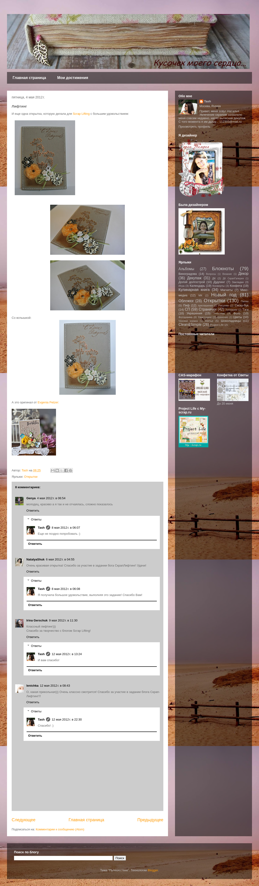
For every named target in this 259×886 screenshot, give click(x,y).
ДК (214, 278)
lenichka (32, 685)
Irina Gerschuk (37, 620)
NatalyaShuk (35, 559)
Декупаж (194, 278)
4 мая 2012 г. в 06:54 (51, 498)
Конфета (236, 285)
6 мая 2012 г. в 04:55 (60, 559)
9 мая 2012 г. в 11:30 (63, 620)
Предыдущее (150, 820)
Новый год (224, 294)
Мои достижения (72, 78)
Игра (181, 285)
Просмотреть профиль (194, 126)
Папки (244, 301)
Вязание (227, 274)
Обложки (185, 301)
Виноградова (187, 274)
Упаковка (219, 313)
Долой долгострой (191, 282)
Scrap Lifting (81, 113)
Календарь (197, 285)
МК (200, 295)
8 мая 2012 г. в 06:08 (66, 589)
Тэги (245, 309)
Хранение (222, 317)
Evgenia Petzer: (48, 402)
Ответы (36, 519)
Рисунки (223, 305)
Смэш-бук (241, 305)
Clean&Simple (190, 324)
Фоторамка (185, 317)
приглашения (205, 305)
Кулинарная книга (194, 290)
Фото (236, 313)
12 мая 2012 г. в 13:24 (67, 654)
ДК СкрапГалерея (233, 278)
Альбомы (186, 269)
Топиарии (231, 309)
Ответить (32, 510)
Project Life (217, 324)
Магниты (226, 290)
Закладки (238, 281)
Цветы (237, 317)
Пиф (186, 305)
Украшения (194, 313)
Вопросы (211, 274)
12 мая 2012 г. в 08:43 (55, 685)
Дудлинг (219, 282)
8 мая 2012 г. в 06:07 (66, 527)
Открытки (30, 476)
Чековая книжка (188, 321)
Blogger (153, 870)
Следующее (23, 820)
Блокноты (223, 268)
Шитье (209, 320)
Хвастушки (205, 317)
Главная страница (29, 78)
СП (187, 309)
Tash (41, 527)
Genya (31, 498)
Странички (208, 309)
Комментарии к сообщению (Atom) (60, 829)
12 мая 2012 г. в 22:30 (67, 719)
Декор (243, 274)
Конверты (218, 285)
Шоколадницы (231, 321)
